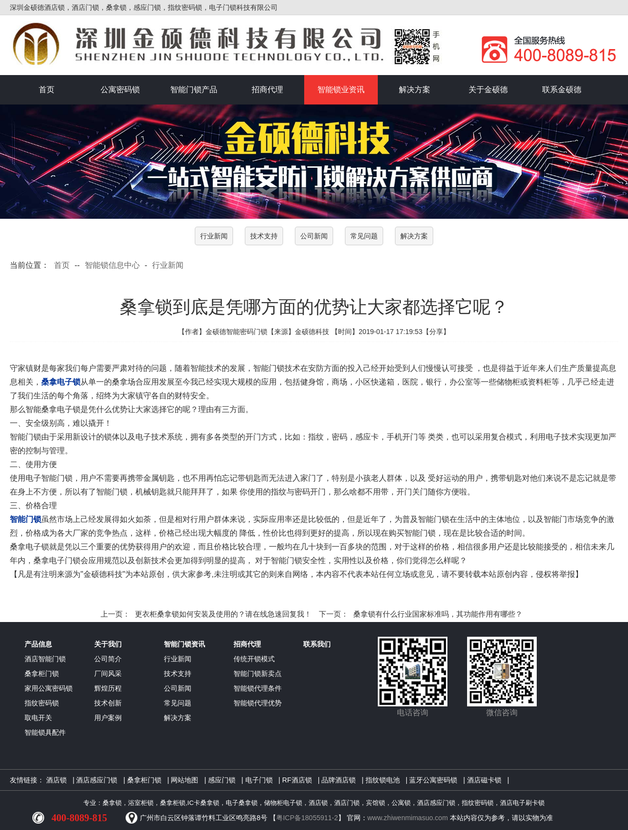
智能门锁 (25, 519)
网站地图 (184, 780)
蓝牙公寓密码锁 (433, 780)
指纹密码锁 (42, 703)
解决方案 (414, 89)
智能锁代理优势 (258, 703)
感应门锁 (222, 780)
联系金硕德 (561, 89)
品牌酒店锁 (338, 780)
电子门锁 (259, 780)
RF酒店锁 (297, 780)
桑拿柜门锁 (42, 673)
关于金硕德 (488, 89)
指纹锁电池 (383, 780)
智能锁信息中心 (112, 265)
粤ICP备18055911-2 (307, 818)
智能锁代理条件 (258, 688)
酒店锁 (56, 780)
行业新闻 (214, 236)
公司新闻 (314, 236)
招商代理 (267, 89)
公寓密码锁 (120, 89)
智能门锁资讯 (184, 644)
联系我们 (317, 644)
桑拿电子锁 (60, 382)
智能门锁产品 (193, 89)
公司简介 (108, 659)
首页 (46, 89)
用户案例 (108, 718)
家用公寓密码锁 (49, 688)
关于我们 (108, 644)
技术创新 (108, 703)
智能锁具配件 (45, 732)
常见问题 (364, 236)
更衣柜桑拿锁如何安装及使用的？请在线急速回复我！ (223, 614)
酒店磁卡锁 (484, 780)
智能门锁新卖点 (258, 673)
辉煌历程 (108, 688)
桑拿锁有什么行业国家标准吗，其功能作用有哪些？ (438, 614)
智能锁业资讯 (341, 89)
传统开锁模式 (254, 659)
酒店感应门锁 (96, 780)
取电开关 (38, 718)
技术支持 (264, 236)
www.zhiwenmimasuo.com (407, 818)
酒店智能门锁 (45, 659)
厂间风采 (108, 673)
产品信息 (38, 644)
